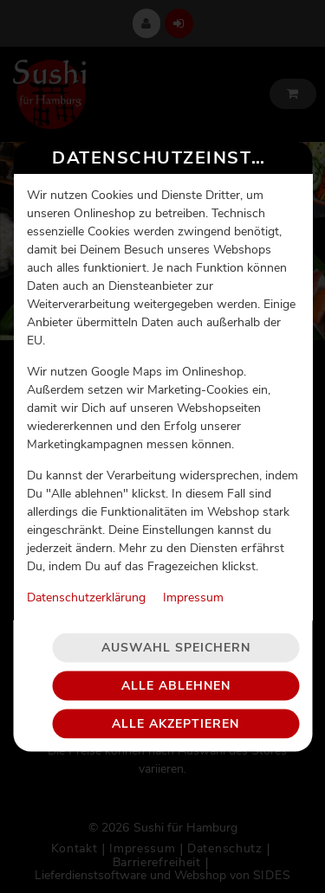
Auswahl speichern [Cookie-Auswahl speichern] (175, 633)
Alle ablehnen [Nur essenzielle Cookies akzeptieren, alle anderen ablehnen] (176, 671)
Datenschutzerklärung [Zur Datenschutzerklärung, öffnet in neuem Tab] (85, 583)
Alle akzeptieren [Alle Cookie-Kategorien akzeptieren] (175, 709)
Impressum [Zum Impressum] (192, 583)
